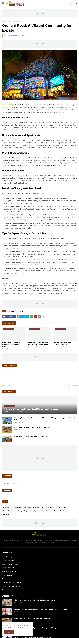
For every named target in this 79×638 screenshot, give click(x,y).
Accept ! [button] (9, 632)
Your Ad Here (39, 13)
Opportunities (38, 511)
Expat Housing (7, 557)
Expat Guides (16, 507)
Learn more (19, 628)
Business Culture (51, 511)
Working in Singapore (49, 507)
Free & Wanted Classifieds (11, 586)
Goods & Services (8, 560)
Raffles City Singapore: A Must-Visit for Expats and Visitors (34, 600)
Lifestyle (21, 311)
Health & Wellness (8, 575)
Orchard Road (7, 105)
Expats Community (8, 568)
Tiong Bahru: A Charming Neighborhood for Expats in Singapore (12, 344)
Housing (6, 514)
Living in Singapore (24, 511)
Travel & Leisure (7, 579)
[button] (3, 3)
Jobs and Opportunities (10, 564)
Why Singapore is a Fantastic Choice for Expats (30, 436)
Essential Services (8, 590)
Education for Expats (9, 571)
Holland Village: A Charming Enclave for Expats (63, 343)
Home (4, 21)
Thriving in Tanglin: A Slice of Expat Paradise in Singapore (38, 343)
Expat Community (14, 21)
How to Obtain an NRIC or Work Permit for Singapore (31, 427)
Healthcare (64, 511)
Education (62, 507)
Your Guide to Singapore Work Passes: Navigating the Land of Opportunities (40, 609)
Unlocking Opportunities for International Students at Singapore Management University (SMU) (44, 419)
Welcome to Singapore (31, 507)
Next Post (72, 386)
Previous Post (7, 386)
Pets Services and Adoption (11, 582)
